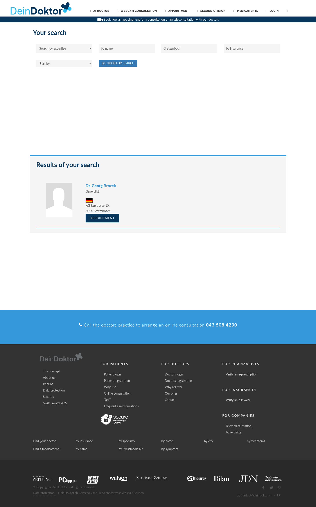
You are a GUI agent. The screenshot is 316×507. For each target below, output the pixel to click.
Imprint (48, 384)
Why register (173, 387)
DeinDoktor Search (118, 63)
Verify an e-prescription (241, 374)
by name (167, 441)
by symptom (169, 449)
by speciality (126, 441)
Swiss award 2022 (55, 403)
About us (49, 377)
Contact (170, 400)
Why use (110, 387)
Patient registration (117, 381)
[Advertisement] (158, 113)
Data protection (54, 390)
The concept (51, 371)
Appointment (102, 218)
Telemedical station (238, 426)
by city (208, 441)
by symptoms (256, 441)
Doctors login (174, 374)
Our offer (171, 393)
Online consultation (117, 393)
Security (48, 397)
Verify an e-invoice (238, 400)
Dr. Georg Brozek (101, 185)
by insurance (84, 441)
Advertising (233, 432)
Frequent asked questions (121, 406)
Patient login (112, 374)
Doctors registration (178, 381)
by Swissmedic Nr (130, 449)
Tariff (107, 400)
